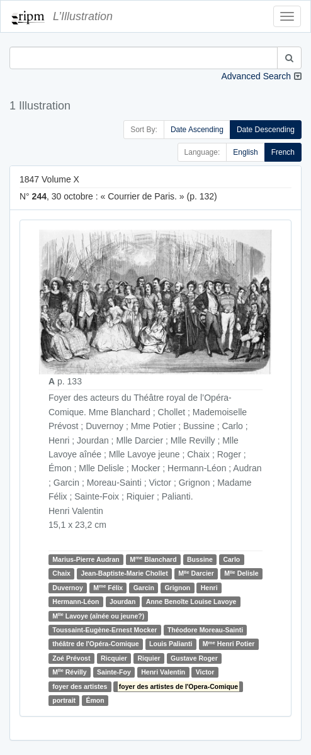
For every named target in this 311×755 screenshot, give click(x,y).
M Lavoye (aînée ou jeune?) (98, 616)
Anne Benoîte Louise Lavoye (191, 601)
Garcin (143, 587)
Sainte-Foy (114, 672)
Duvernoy (67, 587)
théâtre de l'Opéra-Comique (95, 643)
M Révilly (69, 672)
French (283, 152)
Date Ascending (197, 129)
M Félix (108, 587)
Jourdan (122, 601)
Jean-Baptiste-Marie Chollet (124, 573)
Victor (205, 672)
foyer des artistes (79, 686)
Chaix (61, 573)
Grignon (177, 587)
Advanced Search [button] (256, 76)
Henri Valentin (163, 672)
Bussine (200, 559)
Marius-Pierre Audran (85, 559)
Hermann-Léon (75, 601)
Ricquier (114, 658)
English (245, 152)
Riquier (148, 658)
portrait (64, 700)
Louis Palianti (170, 643)
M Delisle (241, 573)
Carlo (231, 559)
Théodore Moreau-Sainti (205, 630)
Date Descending (266, 129)
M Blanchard (153, 559)
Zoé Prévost (71, 658)
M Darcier (196, 573)
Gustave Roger (194, 658)
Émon (95, 700)
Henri (209, 587)
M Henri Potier (229, 644)
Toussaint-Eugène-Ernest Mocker (104, 630)
